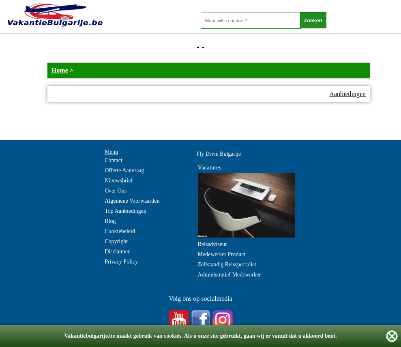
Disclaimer (117, 251)
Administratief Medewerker (229, 275)
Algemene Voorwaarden (132, 201)
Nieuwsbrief (119, 181)
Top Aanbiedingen (125, 211)
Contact (113, 160)
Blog (110, 221)
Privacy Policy (121, 262)
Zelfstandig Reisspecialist (227, 264)
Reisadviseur (212, 244)
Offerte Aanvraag (124, 170)
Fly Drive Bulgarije (219, 154)
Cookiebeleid (120, 231)
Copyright (116, 241)
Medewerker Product (222, 254)
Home (59, 70)
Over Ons (116, 191)
